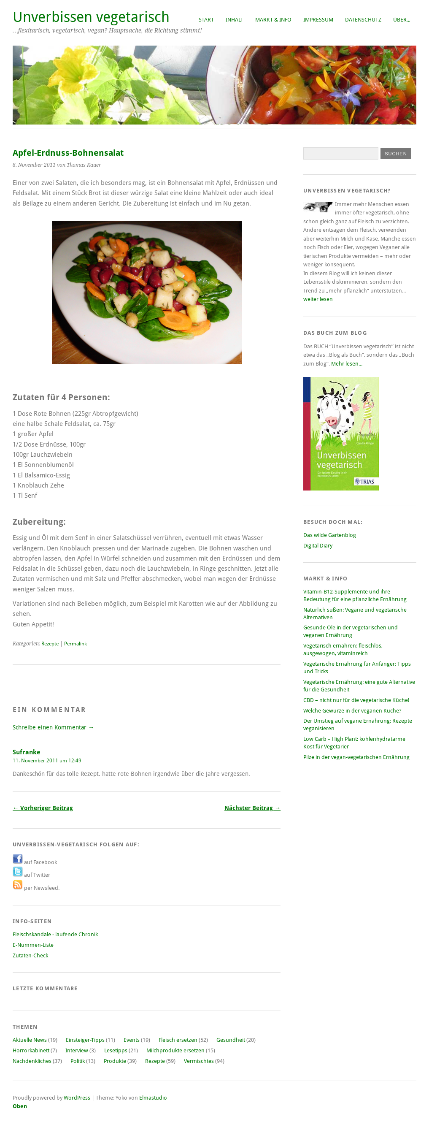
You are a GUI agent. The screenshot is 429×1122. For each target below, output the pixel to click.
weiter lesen (318, 299)
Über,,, (401, 19)
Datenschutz (363, 19)
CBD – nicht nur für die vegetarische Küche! (356, 700)
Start (206, 19)
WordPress (77, 1098)
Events (132, 1040)
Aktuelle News (30, 1040)
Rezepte (50, 644)
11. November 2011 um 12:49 (47, 761)
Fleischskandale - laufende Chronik (55, 934)
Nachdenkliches (32, 1061)
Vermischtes (199, 1061)
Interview (76, 1050)
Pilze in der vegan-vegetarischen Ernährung (356, 757)
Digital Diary (317, 545)
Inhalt (234, 19)
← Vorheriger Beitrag (43, 808)
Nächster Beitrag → (252, 808)
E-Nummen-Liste (33, 945)
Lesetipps (115, 1050)
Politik (77, 1061)
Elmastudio (153, 1098)
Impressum (318, 19)
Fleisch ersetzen (178, 1040)
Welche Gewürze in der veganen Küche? (352, 710)
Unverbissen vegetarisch (91, 17)
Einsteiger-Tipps (85, 1040)
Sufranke (26, 752)
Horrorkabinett (31, 1050)
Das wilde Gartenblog (329, 535)
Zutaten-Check (30, 955)
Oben (20, 1106)
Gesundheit (230, 1040)
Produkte (115, 1061)
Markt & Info (273, 19)
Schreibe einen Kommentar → (53, 727)
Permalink (75, 644)
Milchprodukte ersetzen (175, 1050)
